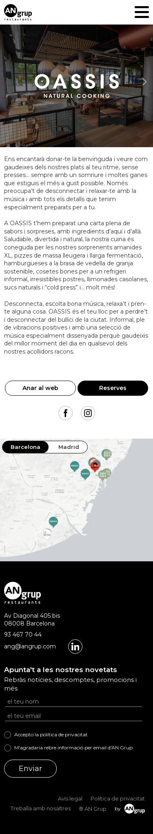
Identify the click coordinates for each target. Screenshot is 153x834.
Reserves (112, 388)
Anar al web (40, 388)
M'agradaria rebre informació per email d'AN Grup (73, 747)
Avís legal (70, 798)
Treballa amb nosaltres (41, 808)
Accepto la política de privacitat (51, 734)
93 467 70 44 (23, 634)
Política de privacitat (118, 798)
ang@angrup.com (30, 646)
